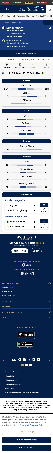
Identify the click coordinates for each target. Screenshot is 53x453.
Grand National (8, 296)
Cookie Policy (9, 388)
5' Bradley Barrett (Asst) (18, 33)
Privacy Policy (10, 376)
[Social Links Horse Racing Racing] (26, 365)
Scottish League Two (11, 23)
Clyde (13, 205)
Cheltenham (7, 287)
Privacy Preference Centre (14, 384)
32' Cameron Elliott (18, 46)
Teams (46, 67)
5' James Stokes (16, 30)
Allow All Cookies (26, 448)
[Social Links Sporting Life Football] (30, 365)
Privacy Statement (11, 380)
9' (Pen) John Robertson (20, 43)
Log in (36, 251)
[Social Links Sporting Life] (22, 365)
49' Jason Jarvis (16, 36)
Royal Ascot (7, 291)
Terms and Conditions (12, 372)
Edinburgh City (14, 27)
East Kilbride (13, 40)
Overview (6, 67)
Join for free (20, 251)
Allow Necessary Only (27, 440)
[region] (26, 433)
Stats (33, 67)
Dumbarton (17, 226)
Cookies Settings (26, 431)
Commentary (20, 67)
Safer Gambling (31, 401)
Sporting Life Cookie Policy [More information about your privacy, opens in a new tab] (32, 425)
